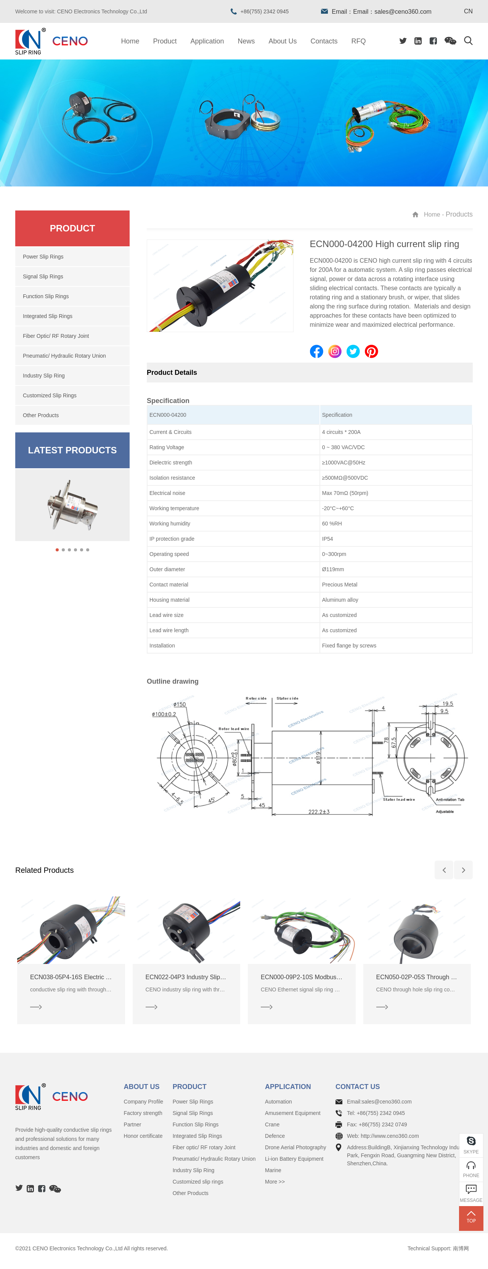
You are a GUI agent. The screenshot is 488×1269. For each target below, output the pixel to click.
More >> (275, 1187)
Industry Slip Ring (194, 1176)
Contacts (324, 41)
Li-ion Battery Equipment (294, 1164)
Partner (132, 1130)
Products (459, 214)
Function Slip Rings (196, 1130)
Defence (275, 1141)
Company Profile (144, 1107)
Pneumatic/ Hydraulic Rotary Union (214, 1164)
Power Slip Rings (193, 1107)
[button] (57, 549)
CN (468, 11)
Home (130, 41)
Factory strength (143, 1118)
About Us (283, 41)
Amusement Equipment (293, 1118)
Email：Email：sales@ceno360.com (376, 11)
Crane (272, 1130)
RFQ (359, 41)
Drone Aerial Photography (295, 1153)
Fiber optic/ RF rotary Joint (204, 1153)
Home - (435, 214)
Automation (278, 1107)
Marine (273, 1176)
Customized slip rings (198, 1187)
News (246, 41)
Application (207, 41)
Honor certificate (143, 1141)
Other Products (191, 1198)
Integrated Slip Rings (197, 1141)
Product (165, 41)
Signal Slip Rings (193, 1118)
